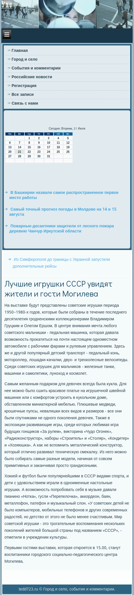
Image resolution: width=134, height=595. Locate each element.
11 (58, 142)
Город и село (25, 59)
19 (67, 147)
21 (19, 151)
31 (48, 156)
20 (9, 151)
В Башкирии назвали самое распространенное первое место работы (64, 195)
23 (38, 151)
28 (19, 156)
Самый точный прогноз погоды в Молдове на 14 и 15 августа (62, 212)
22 (29, 151)
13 (9, 147)
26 (67, 151)
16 (38, 147)
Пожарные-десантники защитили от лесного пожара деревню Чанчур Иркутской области (61, 229)
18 (58, 147)
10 (48, 142)
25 (58, 151)
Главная (20, 50)
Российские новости (32, 77)
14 (19, 147)
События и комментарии (36, 68)
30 (38, 156)
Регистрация (24, 85)
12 (67, 142)
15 (29, 147)
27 (9, 156)
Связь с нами (25, 103)
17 (48, 147)
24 (48, 151)
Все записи (23, 94)
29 (29, 156)
